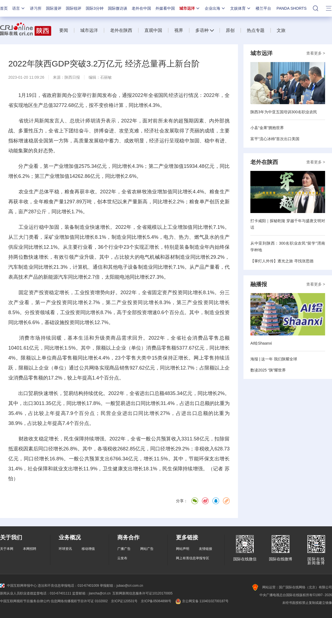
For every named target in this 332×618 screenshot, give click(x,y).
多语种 (202, 30)
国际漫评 (53, 8)
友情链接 (205, 549)
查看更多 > (315, 53)
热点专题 (255, 30)
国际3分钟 (94, 8)
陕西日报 (72, 77)
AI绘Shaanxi (261, 343)
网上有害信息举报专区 (192, 558)
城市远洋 (189, 8)
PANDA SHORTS (292, 8)
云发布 (122, 558)
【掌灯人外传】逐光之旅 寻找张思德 (281, 261)
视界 (178, 30)
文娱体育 (240, 8)
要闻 (63, 30)
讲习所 (36, 8)
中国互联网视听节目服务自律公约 (25, 601)
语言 (18, 8)
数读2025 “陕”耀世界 (268, 370)
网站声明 (182, 549)
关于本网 (6, 549)
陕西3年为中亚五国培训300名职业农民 (283, 112)
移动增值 (88, 549)
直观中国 (153, 30)
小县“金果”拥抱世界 (267, 127)
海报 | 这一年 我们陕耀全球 (273, 359)
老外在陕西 (121, 30)
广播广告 (124, 549)
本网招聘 (29, 549)
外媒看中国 (165, 8)
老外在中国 (141, 8)
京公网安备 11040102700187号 (202, 601)
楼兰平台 (263, 8)
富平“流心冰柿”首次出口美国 (274, 139)
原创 (230, 30)
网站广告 (147, 549)
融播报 (258, 284)
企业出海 (215, 8)
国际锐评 (73, 8)
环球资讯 (65, 549)
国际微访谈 (117, 8)
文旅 (281, 30)
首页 (4, 8)
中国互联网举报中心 (18, 586)
